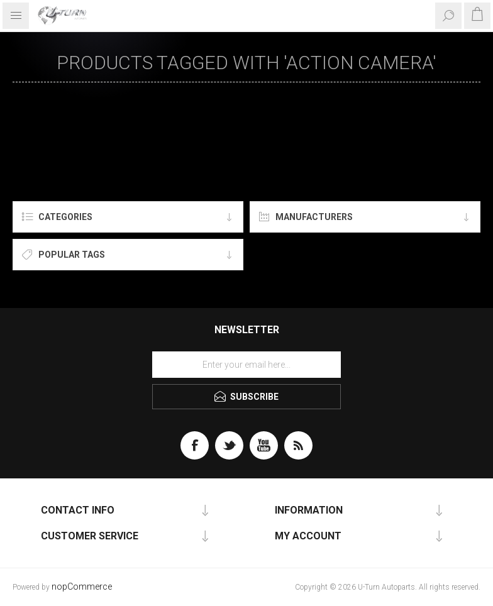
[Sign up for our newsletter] (246, 364)
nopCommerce (82, 586)
